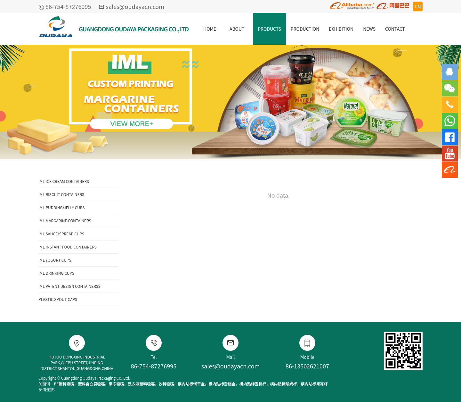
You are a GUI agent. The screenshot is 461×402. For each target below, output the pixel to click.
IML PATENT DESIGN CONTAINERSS (69, 286)
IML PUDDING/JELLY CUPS (61, 207)
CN (418, 6)
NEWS (369, 29)
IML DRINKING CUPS (56, 273)
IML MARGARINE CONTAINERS (64, 220)
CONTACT (395, 29)
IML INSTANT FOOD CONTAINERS (67, 246)
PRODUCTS (269, 29)
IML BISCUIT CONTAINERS (61, 194)
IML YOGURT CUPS (54, 260)
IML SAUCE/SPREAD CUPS (61, 233)
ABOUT (237, 29)
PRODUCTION (305, 29)
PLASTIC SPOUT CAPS (57, 299)
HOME (209, 29)
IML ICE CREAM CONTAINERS (63, 181)
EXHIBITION (341, 29)
